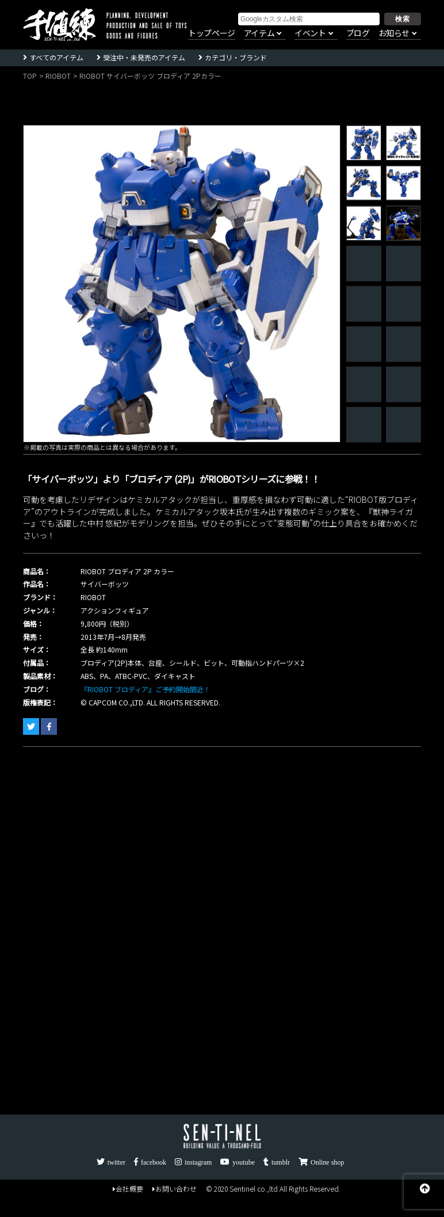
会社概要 (128, 1188)
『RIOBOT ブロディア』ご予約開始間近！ (145, 689)
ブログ (358, 33)
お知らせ (393, 33)
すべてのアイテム (56, 57)
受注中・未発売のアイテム (144, 57)
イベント (310, 33)
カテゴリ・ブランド (236, 57)
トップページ (211, 33)
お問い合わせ (174, 1188)
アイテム (259, 33)
